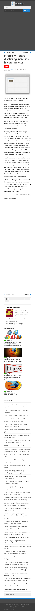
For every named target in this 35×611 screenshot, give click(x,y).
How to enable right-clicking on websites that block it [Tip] (13, 377)
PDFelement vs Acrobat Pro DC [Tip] (14, 446)
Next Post (26, 52)
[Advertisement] (17, 31)
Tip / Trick (9, 340)
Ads (10, 299)
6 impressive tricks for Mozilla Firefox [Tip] (11, 393)
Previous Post (10, 52)
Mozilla (27, 299)
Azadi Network (10, 609)
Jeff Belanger (9, 69)
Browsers (15, 299)
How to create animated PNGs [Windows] (16, 415)
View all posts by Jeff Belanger (15, 323)
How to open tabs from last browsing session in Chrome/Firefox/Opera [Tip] (12, 343)
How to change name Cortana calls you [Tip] (17, 537)
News (6, 66)
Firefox (21, 299)
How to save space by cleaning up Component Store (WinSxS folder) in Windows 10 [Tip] (17, 516)
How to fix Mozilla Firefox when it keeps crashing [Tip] (13, 360)
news (7, 301)
